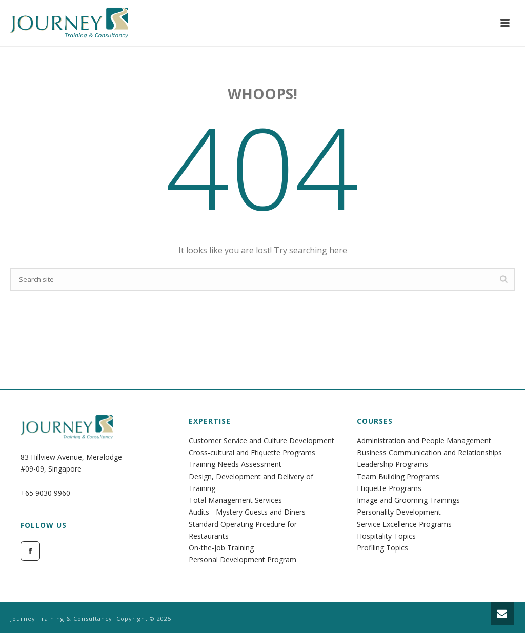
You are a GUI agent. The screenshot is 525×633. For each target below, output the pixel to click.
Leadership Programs (392, 464)
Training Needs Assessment (235, 464)
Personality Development (399, 512)
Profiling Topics (382, 548)
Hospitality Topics (386, 536)
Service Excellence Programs (404, 524)
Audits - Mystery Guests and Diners (247, 512)
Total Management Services (235, 500)
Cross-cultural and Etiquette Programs (252, 452)
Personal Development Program (242, 559)
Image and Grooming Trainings (408, 500)
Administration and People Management (424, 440)
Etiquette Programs (389, 488)
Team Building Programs (398, 476)
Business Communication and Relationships (429, 452)
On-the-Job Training (221, 548)
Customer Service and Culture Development (261, 440)
